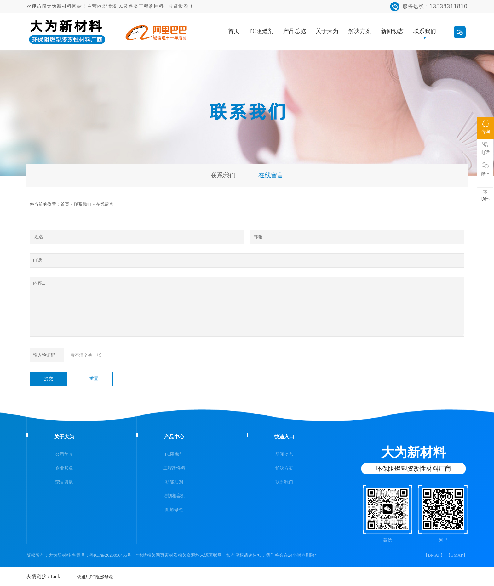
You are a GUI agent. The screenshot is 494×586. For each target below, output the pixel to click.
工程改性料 (174, 468)
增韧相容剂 (174, 495)
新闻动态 (392, 31)
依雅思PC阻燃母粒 (95, 575)
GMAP (457, 555)
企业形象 (64, 468)
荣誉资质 (64, 482)
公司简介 (64, 454)
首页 (233, 31)
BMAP (434, 555)
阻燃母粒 (174, 509)
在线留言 (104, 204)
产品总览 (294, 31)
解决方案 (359, 31)
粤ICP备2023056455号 (110, 555)
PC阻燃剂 (261, 31)
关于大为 (327, 31)
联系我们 (424, 31)
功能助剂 (174, 482)
